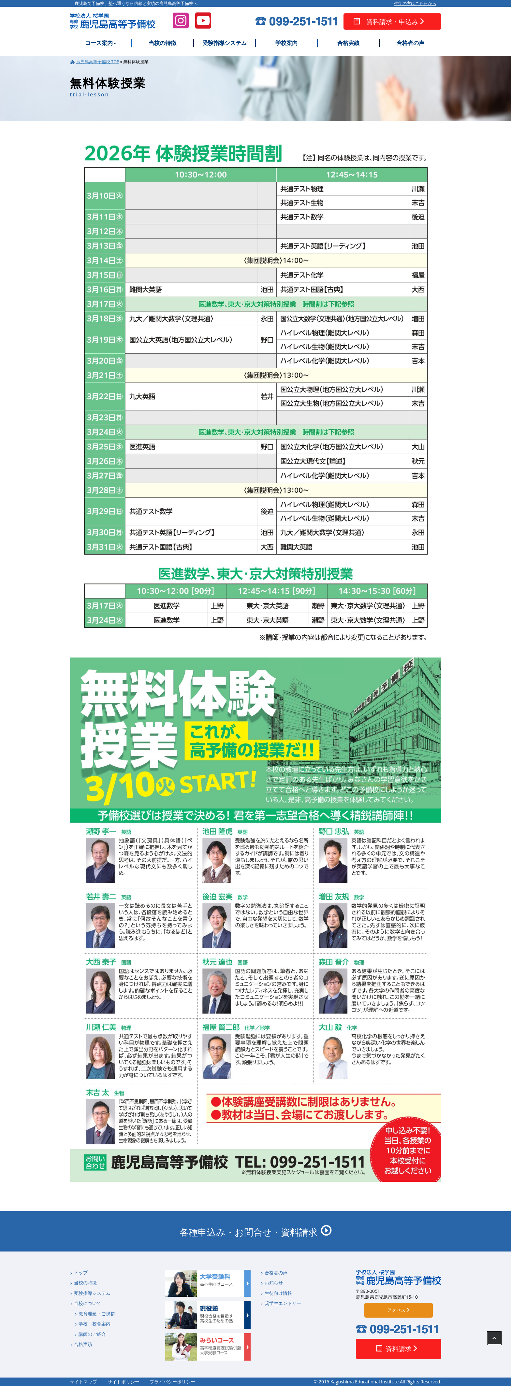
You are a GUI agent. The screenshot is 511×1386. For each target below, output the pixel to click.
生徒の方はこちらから (415, 3)
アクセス (398, 1310)
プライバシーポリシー (172, 1382)
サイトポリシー (123, 1382)
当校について (85, 1303)
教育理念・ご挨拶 (94, 1314)
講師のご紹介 (90, 1334)
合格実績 (348, 43)
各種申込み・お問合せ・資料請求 (256, 1231)
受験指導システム (224, 43)
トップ (79, 1273)
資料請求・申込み (389, 21)
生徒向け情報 (276, 1293)
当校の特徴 (162, 43)
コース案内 (100, 43)
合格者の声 (410, 43)
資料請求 (397, 1348)
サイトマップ (83, 1382)
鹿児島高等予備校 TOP (97, 61)
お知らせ (271, 1283)
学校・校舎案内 (92, 1324)
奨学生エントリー (280, 1303)
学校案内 (286, 43)
